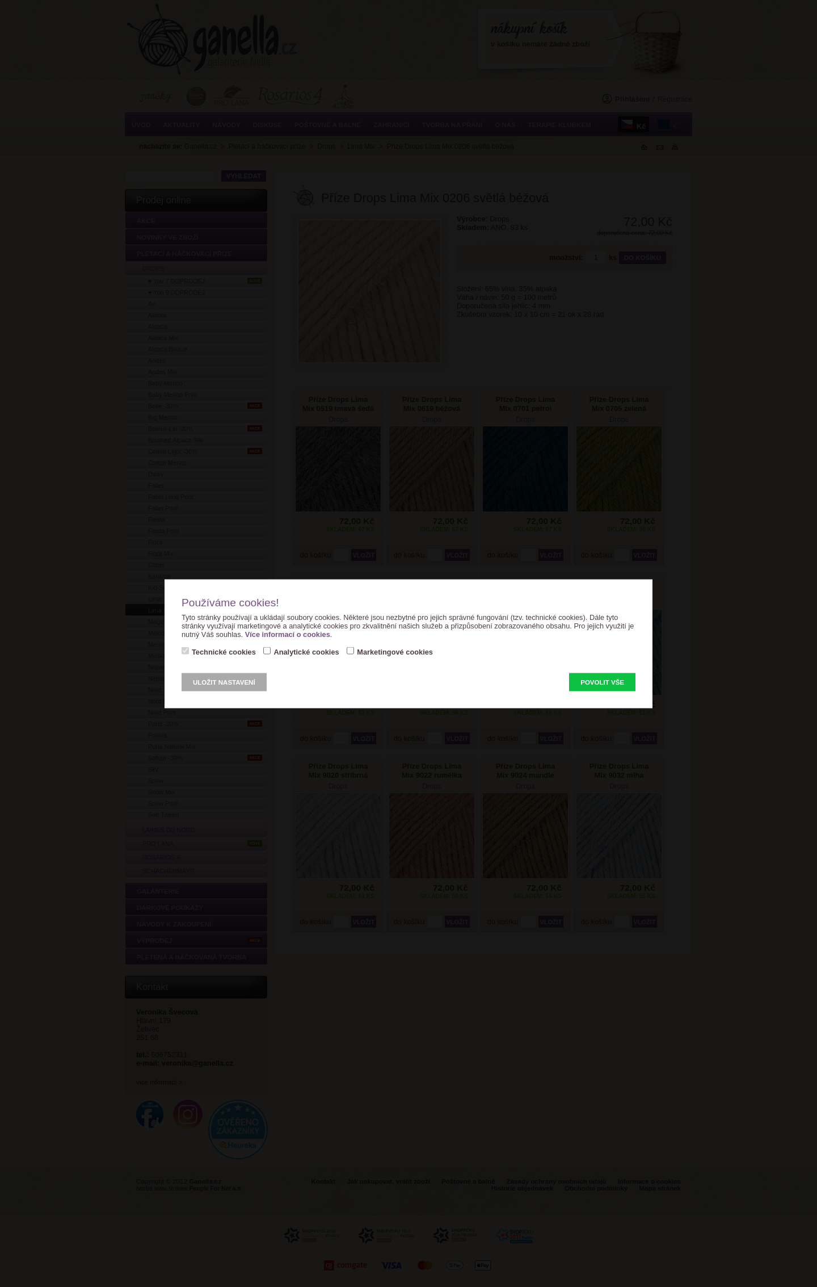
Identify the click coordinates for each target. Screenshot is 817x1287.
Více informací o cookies (287, 634)
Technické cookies (224, 651)
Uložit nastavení (224, 681)
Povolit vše (602, 681)
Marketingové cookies (395, 651)
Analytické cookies (306, 651)
